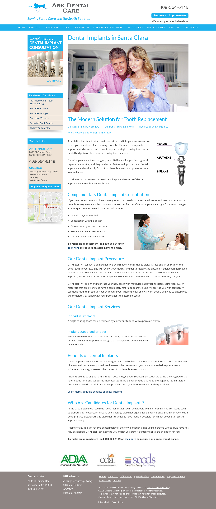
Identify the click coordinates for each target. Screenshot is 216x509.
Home (21, 27)
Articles (174, 27)
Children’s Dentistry (40, 127)
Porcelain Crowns (39, 108)
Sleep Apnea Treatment (107, 27)
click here (73, 247)
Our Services (81, 27)
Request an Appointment (170, 15)
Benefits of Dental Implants (153, 126)
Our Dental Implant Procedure (83, 126)
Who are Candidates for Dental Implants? (89, 132)
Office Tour (126, 476)
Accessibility (117, 502)
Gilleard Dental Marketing (158, 487)
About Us (35, 27)
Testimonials (134, 27)
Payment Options (176, 476)
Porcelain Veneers (39, 118)
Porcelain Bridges (39, 113)
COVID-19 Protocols (57, 27)
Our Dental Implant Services (119, 126)
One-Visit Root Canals (41, 123)
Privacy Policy (104, 502)
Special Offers (156, 27)
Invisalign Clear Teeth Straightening (41, 102)
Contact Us (190, 27)
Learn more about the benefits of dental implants (95, 391)
